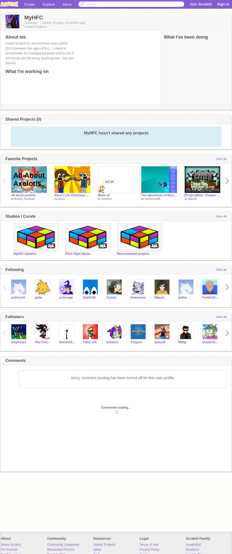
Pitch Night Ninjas (78, 254)
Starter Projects (104, 544)
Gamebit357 (67, 342)
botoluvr (112, 342)
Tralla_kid (89, 342)
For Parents (9, 549)
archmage (66, 297)
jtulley (182, 297)
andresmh (18, 297)
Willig (182, 342)
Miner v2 (104, 195)
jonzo (61, 198)
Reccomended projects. (133, 254)
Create (29, 4)
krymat (111, 297)
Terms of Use (149, 544)
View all (221, 159)
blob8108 (89, 297)
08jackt (192, 198)
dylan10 (160, 342)
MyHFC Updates (25, 254)
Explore (49, 4)
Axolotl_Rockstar (25, 198)
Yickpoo (136, 342)
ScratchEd (193, 544)
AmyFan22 (18, 342)
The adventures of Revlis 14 (159, 195)
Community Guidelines (63, 544)
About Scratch (11, 544)
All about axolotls (23, 195)
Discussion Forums (60, 549)
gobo (38, 297)
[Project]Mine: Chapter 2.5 (202, 195)
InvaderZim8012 (210, 342)
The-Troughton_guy (43, 342)
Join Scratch (201, 4)
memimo (106, 198)
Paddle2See (210, 297)
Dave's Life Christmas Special (72, 195)
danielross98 (152, 198)
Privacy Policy (150, 549)
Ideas (67, 4)
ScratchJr (192, 549)
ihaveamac (138, 297)
